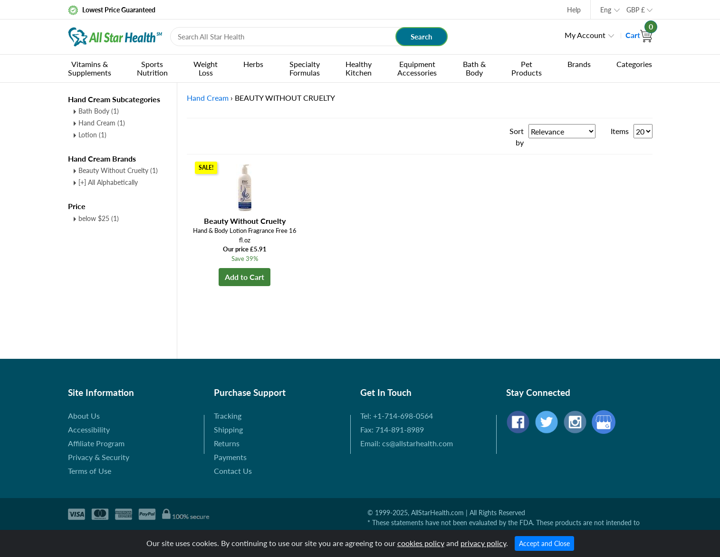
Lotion (92, 135)
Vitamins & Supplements (89, 68)
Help (574, 10)
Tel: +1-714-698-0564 (396, 415)
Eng (605, 10)
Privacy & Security (98, 456)
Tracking (227, 415)
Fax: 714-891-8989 (392, 429)
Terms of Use (89, 470)
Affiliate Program (96, 443)
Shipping (228, 429)
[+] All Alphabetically (108, 182)
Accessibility (89, 429)
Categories (634, 63)
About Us (84, 415)
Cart (639, 34)
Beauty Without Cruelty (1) (118, 170)
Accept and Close (544, 543)
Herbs (253, 63)
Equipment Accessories (417, 68)
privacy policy (483, 542)
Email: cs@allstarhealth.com (406, 443)
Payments (230, 456)
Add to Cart (244, 276)
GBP (635, 10)
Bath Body (98, 111)
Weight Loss (205, 68)
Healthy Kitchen (359, 68)
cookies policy (420, 542)
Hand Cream (101, 123)
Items (620, 130)
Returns (227, 443)
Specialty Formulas (304, 68)
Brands (579, 63)
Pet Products (526, 68)
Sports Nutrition (152, 68)
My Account (585, 34)
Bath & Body (474, 68)
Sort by (516, 136)
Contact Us (233, 470)
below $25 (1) (98, 218)
